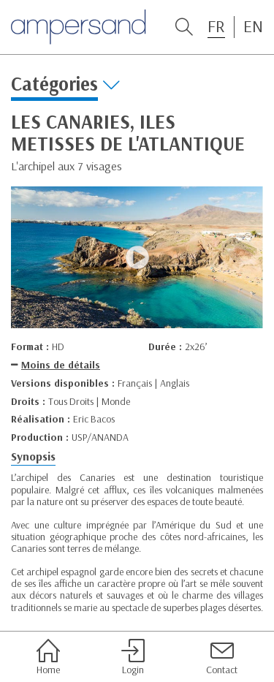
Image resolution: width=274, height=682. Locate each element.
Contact (221, 657)
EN (253, 26)
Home (48, 657)
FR (216, 26)
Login (133, 657)
